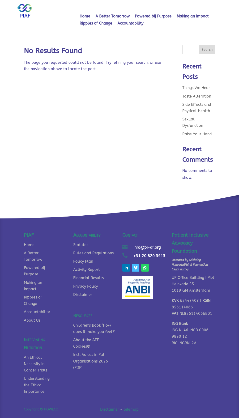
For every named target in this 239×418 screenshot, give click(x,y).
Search (207, 50)
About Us (32, 320)
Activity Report (86, 269)
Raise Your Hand (197, 134)
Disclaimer (82, 294)
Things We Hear (196, 87)
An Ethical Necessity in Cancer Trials (35, 363)
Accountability (130, 24)
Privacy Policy (85, 286)
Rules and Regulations (93, 253)
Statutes (80, 245)
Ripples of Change (96, 24)
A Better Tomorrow (112, 16)
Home (85, 16)
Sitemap (131, 409)
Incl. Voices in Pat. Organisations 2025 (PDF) (90, 361)
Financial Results (88, 278)
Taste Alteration (196, 96)
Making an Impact (193, 16)
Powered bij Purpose (153, 16)
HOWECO (51, 409)
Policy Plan (83, 261)
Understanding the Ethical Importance (37, 384)
